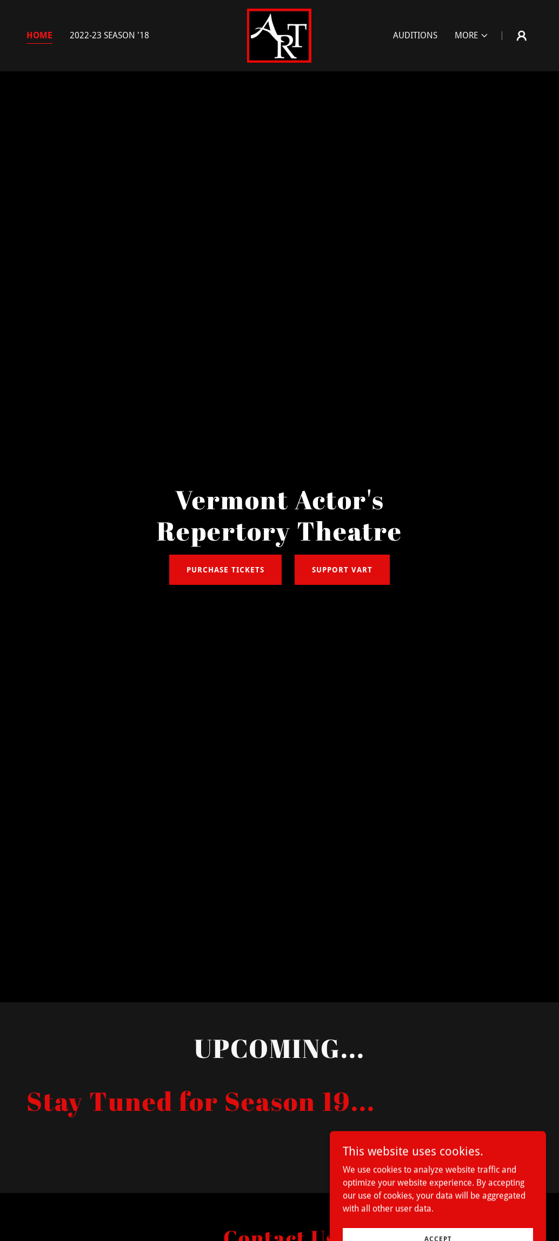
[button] (472, 35)
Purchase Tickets (225, 569)
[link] (279, 35)
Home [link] (39, 35)
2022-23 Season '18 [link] (109, 35)
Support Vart (342, 569)
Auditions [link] (415, 35)
